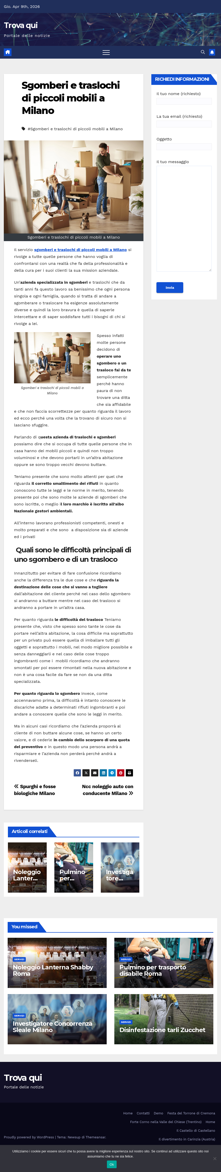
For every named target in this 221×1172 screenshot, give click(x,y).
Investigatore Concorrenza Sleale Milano (52, 1027)
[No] (214, 1158)
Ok (111, 1164)
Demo (158, 1113)
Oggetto (184, 143)
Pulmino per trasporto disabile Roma (152, 970)
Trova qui (21, 25)
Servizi (19, 959)
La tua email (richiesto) (184, 120)
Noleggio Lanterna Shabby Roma (53, 970)
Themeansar (95, 1137)
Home (128, 1113)
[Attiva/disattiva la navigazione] (106, 52)
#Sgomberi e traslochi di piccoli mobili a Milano (75, 128)
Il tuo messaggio (184, 218)
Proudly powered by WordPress (29, 1137)
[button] (203, 52)
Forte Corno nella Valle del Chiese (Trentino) (166, 1122)
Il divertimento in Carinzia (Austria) (187, 1139)
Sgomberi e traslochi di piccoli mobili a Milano (71, 97)
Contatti (143, 1113)
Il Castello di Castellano (196, 1130)
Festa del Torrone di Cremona (191, 1113)
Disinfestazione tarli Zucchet (162, 1030)
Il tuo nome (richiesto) (184, 97)
